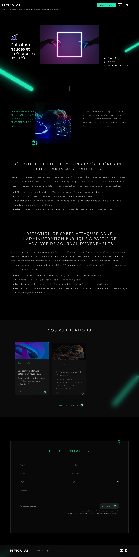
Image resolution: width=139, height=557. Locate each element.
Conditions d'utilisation (101, 514)
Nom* (22, 466)
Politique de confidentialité (79, 514)
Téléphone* (76, 475)
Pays (73, 483)
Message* (24, 491)
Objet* (22, 483)
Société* (75, 466)
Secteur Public (23, 10)
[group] (32, 370)
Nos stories (12, 10)
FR (120, 5)
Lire (39, 394)
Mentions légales (42, 551)
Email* (22, 475)
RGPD (58, 551)
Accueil (4, 10)
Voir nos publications (66, 406)
